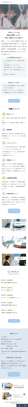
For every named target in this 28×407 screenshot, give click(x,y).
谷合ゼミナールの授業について (14, 211)
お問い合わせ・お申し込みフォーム (14, 374)
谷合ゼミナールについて (14, 100)
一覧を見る (14, 320)
